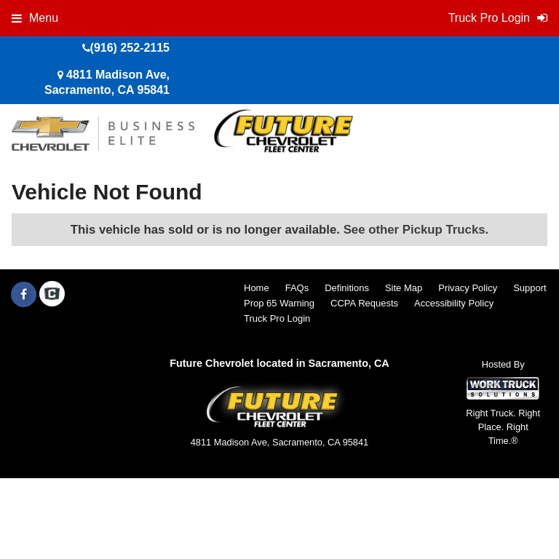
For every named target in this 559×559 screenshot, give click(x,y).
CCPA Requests (364, 303)
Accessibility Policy (453, 303)
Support (530, 287)
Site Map (403, 287)
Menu (35, 18)
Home (256, 287)
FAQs (297, 287)
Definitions (347, 287)
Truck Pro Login (277, 318)
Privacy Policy (467, 287)
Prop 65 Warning (279, 303)
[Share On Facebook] (23, 295)
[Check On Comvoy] (52, 295)
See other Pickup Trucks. (416, 230)
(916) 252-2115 (130, 47)
